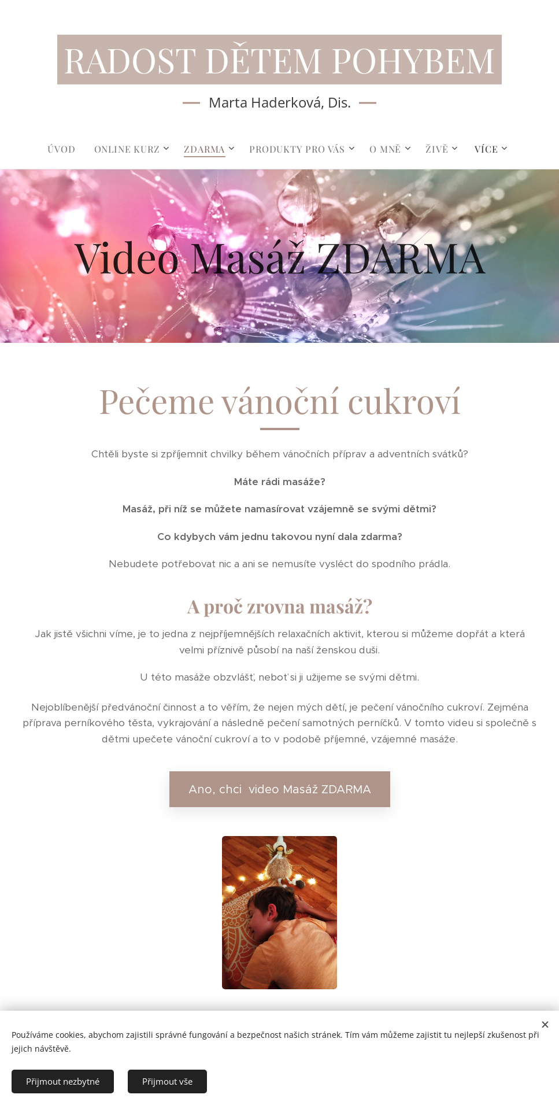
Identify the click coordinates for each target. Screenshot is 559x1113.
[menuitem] (65, 149)
